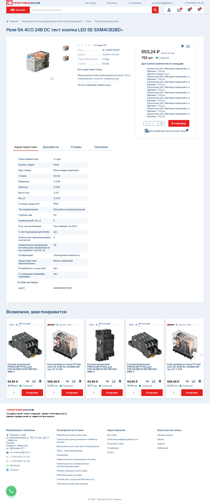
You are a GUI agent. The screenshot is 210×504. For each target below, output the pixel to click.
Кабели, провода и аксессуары (72, 470)
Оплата (110, 452)
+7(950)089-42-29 (20, 461)
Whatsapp (15, 465)
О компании (135, 3)
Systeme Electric (110, 54)
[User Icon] (169, 10)
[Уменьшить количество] (146, 123)
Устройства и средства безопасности (75, 479)
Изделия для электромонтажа (72, 435)
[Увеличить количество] (161, 123)
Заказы (160, 439)
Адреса (161, 443)
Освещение (62, 455)
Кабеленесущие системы (69, 475)
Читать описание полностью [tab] (94, 85)
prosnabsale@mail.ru (162, 3)
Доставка (90, 3)
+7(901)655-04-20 (194, 3)
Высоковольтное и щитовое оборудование (78, 446)
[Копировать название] (122, 30)
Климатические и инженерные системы (76, 459)
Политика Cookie (115, 443)
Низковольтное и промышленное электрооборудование (73, 464)
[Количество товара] (154, 123)
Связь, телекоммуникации (69, 450)
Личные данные (165, 435)
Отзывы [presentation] (76, 147)
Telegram (14, 469)
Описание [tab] (101, 147)
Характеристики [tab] (25, 147)
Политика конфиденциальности (122, 439)
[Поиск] (94, 10)
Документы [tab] (51, 147)
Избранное (162, 448)
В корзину (32, 392)
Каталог (18, 10)
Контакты (112, 3)
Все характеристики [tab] (89, 69)
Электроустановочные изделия (72, 483)
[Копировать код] (103, 50)
